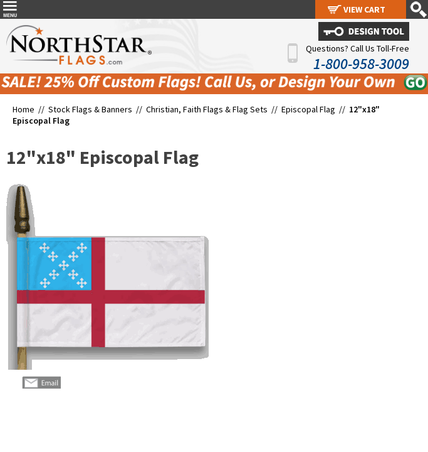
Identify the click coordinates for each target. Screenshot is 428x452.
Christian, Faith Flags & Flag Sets (207, 109)
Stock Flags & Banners (90, 109)
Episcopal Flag (308, 109)
